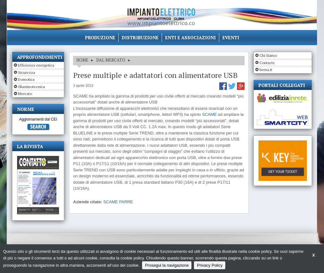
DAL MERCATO (110, 60)
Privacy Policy (209, 265)
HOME (82, 60)
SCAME (209, 114)
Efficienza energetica (36, 65)
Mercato (25, 93)
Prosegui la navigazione (167, 265)
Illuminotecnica (31, 86)
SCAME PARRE (118, 201)
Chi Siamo (268, 55)
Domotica (26, 79)
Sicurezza (26, 72)
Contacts (267, 62)
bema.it (265, 69)
